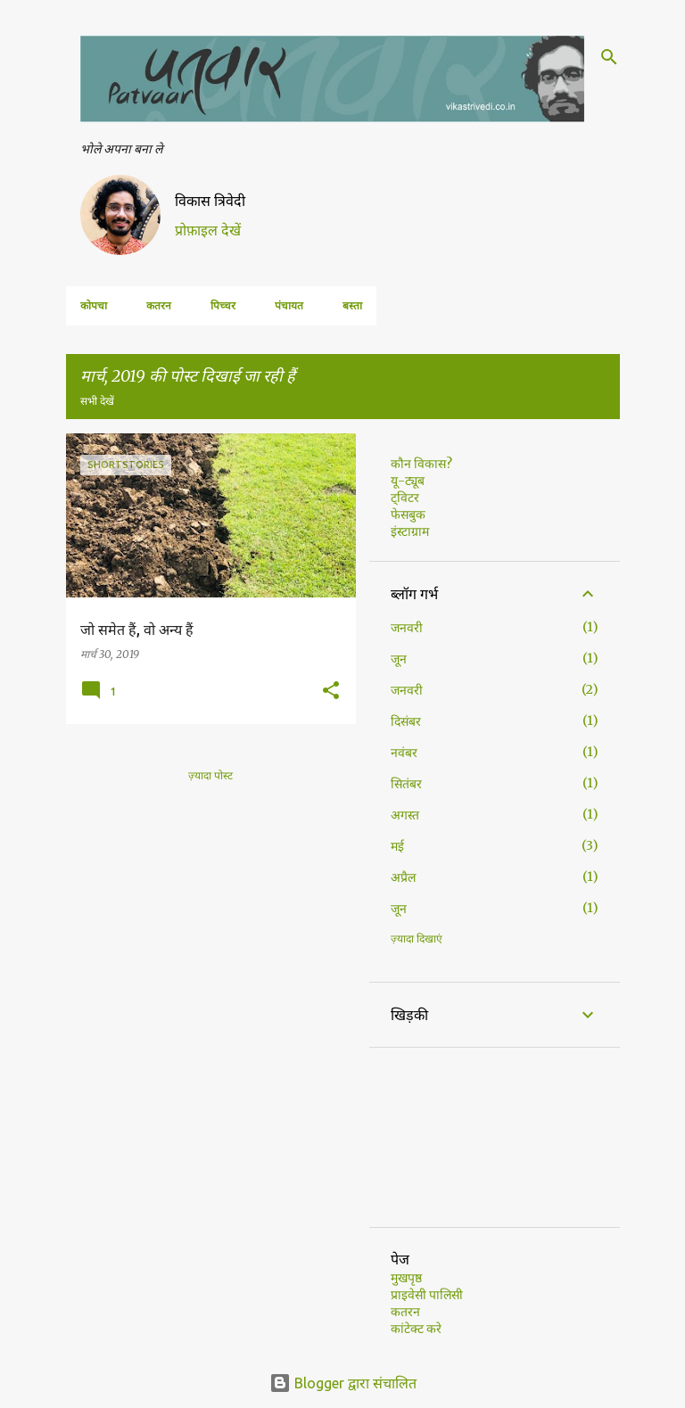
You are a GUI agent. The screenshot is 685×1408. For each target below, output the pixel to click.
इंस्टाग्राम (410, 531)
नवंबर (404, 753)
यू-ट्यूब (408, 481)
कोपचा (93, 305)
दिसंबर (406, 721)
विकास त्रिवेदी (210, 201)
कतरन (158, 305)
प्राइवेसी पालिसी (427, 1295)
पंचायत (289, 305)
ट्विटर (405, 498)
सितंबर (406, 784)
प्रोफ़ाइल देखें (208, 230)
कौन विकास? (421, 464)
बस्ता (352, 305)
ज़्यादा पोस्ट (210, 775)
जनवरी (407, 628)
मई (397, 846)
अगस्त (405, 815)
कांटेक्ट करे (416, 1329)
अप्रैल (403, 877)
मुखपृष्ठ (406, 1278)
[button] (331, 691)
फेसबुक (408, 514)
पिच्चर (222, 305)
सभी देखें (97, 401)
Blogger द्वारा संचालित (343, 1383)
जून (399, 659)
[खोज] (609, 57)
